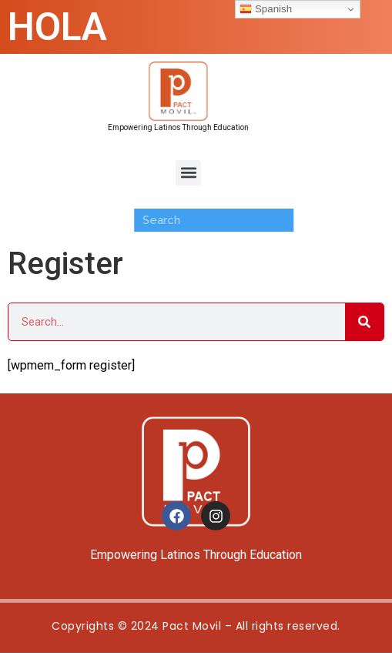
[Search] (364, 321)
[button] (188, 173)
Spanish (266, 9)
